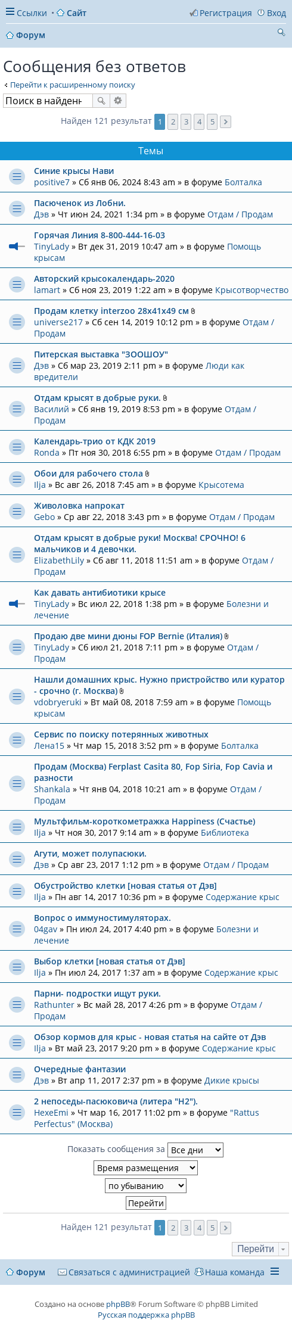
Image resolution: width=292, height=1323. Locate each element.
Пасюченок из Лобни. (80, 202)
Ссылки (32, 12)
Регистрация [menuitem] (226, 12)
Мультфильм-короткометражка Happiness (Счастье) (144, 821)
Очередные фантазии (80, 1069)
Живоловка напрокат (79, 505)
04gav (45, 929)
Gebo (44, 516)
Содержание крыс (242, 896)
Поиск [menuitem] (281, 34)
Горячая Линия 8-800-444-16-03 (99, 235)
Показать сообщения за (145, 1150)
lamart (47, 289)
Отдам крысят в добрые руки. (97, 397)
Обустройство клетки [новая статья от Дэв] (125, 885)
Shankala (52, 789)
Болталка (243, 182)
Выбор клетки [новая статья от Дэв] (109, 961)
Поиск (101, 101)
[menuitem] (124, 1272)
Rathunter (54, 1004)
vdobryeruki (58, 702)
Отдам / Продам (240, 214)
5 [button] (212, 121)
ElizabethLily (59, 560)
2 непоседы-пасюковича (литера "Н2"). (116, 1101)
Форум (30, 1272)
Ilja (40, 484)
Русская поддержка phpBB (146, 1314)
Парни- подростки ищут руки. (97, 993)
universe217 (58, 322)
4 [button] (199, 121)
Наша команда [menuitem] (235, 1272)
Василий (51, 409)
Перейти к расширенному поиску (72, 84)
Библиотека (225, 832)
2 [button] (173, 121)
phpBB (118, 1304)
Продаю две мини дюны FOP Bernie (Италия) (128, 636)
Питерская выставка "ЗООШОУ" (101, 354)
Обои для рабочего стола (88, 473)
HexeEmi (51, 1112)
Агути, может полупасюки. (90, 853)
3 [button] (186, 121)
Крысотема (221, 484)
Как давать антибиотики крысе (100, 592)
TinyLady (51, 246)
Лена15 (49, 745)
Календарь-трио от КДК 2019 (95, 441)
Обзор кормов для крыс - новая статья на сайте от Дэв (150, 1036)
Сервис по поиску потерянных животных (121, 734)
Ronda (47, 452)
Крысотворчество (251, 289)
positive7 (52, 182)
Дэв (41, 214)
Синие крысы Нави (74, 170)
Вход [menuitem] (276, 12)
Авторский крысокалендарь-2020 (104, 278)
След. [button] (225, 122)
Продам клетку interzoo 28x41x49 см (111, 310)
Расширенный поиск (118, 101)
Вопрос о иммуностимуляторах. (102, 917)
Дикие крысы (231, 1080)
